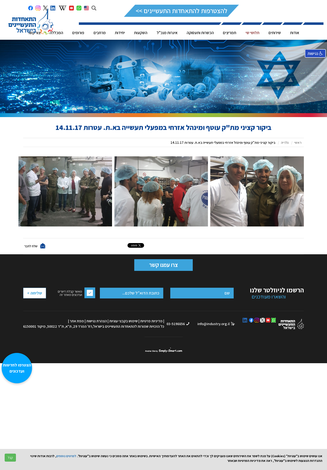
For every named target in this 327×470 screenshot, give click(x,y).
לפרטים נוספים (66, 456)
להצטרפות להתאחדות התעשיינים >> (181, 10)
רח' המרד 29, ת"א (78, 326)
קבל (10, 458)
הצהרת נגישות (96, 321)
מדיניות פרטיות (151, 321)
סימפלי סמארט (164, 350)
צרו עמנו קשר (163, 265)
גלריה (285, 142)
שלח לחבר (30, 246)
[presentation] (42, 304)
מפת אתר (77, 321)
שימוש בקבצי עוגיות (123, 321)
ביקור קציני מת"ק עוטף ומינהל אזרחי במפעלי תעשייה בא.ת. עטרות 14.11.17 (223, 142)
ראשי (298, 142)
